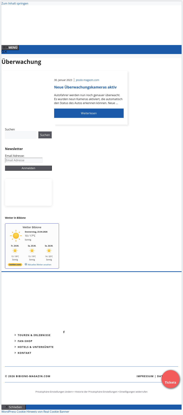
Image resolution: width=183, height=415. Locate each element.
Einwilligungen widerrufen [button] (133, 391)
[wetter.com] (15, 265)
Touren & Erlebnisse (34, 335)
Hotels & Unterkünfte (36, 347)
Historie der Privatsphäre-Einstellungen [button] (96, 391)
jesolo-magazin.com (87, 80)
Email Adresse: (14, 156)
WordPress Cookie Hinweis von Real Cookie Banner (35, 412)
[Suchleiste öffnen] (4, 52)
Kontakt (24, 353)
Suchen (10, 129)
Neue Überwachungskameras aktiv (85, 87)
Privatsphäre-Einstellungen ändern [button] (54, 391)
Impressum (145, 376)
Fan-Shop (25, 341)
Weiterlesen (89, 113)
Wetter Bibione (32, 227)
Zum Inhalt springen (14, 3)
